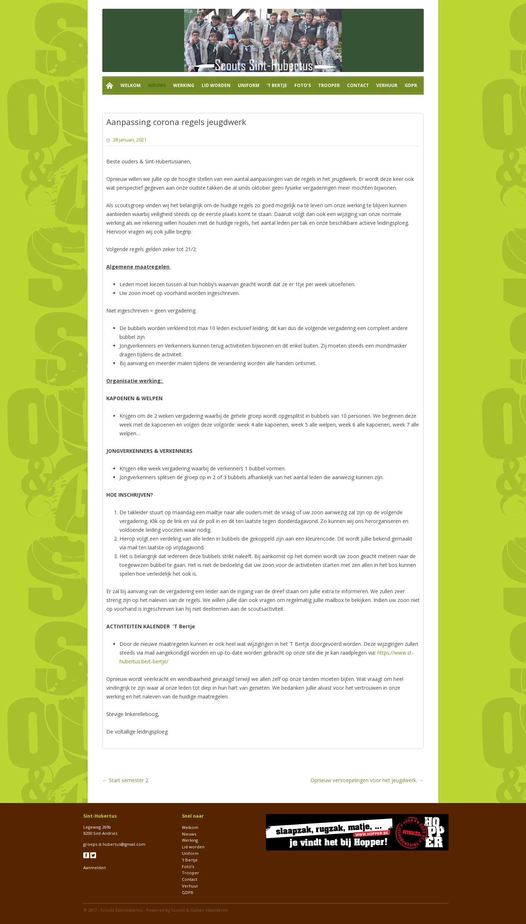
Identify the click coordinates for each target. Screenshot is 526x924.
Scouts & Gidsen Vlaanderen (199, 910)
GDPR (411, 85)
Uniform (248, 85)
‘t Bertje (277, 85)
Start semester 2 (125, 780)
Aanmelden (94, 867)
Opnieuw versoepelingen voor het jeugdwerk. (367, 780)
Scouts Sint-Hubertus (121, 910)
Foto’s (302, 85)
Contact (358, 85)
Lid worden (216, 85)
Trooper (329, 85)
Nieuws (157, 85)
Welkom (131, 85)
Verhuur (386, 85)
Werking (183, 85)
